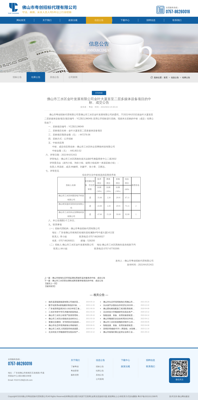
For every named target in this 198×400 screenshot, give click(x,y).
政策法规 (72, 20)
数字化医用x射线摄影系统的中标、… (65, 305)
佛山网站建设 (183, 396)
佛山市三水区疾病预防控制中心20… (119, 322)
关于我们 (47, 20)
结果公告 (38, 77)
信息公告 (99, 20)
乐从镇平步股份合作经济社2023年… (119, 305)
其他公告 (58, 77)
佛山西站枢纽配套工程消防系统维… (119, 308)
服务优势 (75, 375)
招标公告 (18, 77)
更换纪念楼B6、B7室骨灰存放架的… (65, 322)
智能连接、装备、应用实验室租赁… (119, 315)
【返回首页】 (50, 286)
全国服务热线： (178, 10)
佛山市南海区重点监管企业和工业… (119, 332)
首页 (166, 77)
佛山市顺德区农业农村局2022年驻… (119, 318)
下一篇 (73, 281)
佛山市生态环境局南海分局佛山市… (119, 302)
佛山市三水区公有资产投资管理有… (64, 315)
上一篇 (74, 278)
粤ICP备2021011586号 (148, 396)
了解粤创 (75, 366)
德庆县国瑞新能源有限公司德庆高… (64, 302)
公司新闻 (78, 77)
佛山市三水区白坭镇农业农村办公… (64, 318)
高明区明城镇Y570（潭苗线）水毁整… (120, 329)
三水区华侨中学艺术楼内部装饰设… (64, 312)
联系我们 (177, 20)
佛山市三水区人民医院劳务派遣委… (64, 329)
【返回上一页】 (51, 283)
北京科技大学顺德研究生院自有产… (119, 312)
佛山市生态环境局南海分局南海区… (64, 325)
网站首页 (21, 20)
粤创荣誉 (75, 371)
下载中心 (125, 20)
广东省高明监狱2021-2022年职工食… (65, 308)
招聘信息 (150, 20)
